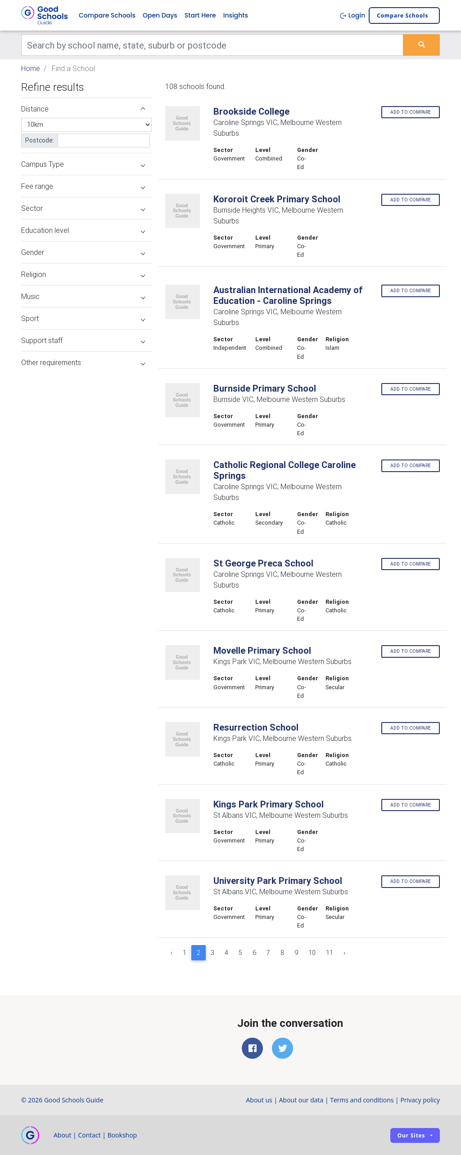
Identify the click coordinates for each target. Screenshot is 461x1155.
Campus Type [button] (83, 164)
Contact (89, 1135)
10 (312, 953)
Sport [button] (83, 318)
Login (352, 15)
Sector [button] (83, 208)
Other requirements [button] (83, 362)
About (62, 1135)
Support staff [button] (83, 340)
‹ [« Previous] (171, 953)
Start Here (200, 15)
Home (30, 68)
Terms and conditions (361, 1100)
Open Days (160, 15)
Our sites (411, 1135)
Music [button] (83, 296)
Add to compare (410, 112)
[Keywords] (212, 45)
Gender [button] (83, 252)
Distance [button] (83, 108)
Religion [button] (83, 274)
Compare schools (402, 15)
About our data (301, 1100)
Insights (235, 15)
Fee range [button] (83, 186)
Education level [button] (83, 230)
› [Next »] (344, 953)
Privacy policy (420, 1100)
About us (259, 1100)
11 (329, 953)
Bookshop (122, 1135)
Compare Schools (107, 15)
